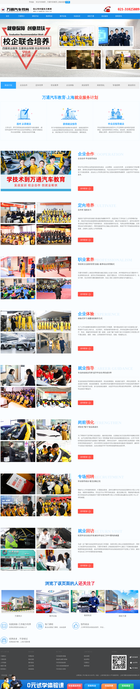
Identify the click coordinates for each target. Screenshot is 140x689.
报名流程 (31, 659)
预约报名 (31, 662)
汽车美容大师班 (61, 669)
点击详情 (31, 666)
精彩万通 (3, 666)
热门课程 (49, 624)
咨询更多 (85, 188)
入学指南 (3, 662)
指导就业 (85, 624)
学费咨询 (31, 656)
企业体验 (70, 85)
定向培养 (39, 85)
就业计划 (8, 85)
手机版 (31, 2)
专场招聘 (116, 85)
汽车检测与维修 (61, 656)
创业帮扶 (86, 659)
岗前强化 (100, 85)
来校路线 (31, 669)
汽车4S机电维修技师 (62, 666)
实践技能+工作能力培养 (20, 624)
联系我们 (3, 669)
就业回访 (131, 85)
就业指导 (85, 85)
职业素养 (54, 85)
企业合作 (23, 85)
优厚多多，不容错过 (18, 639)
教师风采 (86, 666)
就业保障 (86, 656)
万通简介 (3, 656)
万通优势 (3, 659)
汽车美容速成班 (61, 662)
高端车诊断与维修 (61, 659)
